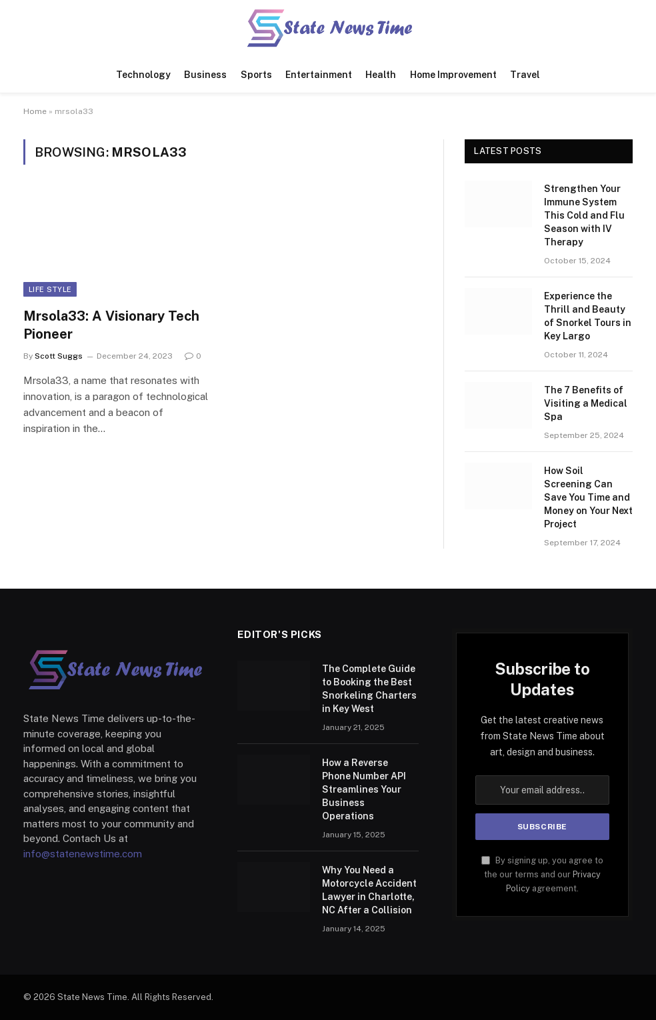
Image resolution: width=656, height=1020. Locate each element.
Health (380, 74)
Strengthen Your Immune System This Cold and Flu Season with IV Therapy (584, 215)
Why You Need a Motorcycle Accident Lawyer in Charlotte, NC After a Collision (369, 890)
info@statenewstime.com (82, 853)
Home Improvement (453, 74)
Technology (143, 74)
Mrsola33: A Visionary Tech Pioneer (111, 325)
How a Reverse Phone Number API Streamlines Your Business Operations (364, 789)
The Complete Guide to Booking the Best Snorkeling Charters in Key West (369, 688)
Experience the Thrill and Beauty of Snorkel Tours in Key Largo (587, 316)
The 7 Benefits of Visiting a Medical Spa (585, 403)
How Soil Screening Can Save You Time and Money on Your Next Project (588, 497)
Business (205, 74)
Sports (256, 74)
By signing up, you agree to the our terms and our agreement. (542, 874)
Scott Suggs (59, 356)
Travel (525, 74)
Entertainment (318, 74)
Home (35, 111)
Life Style (50, 289)
